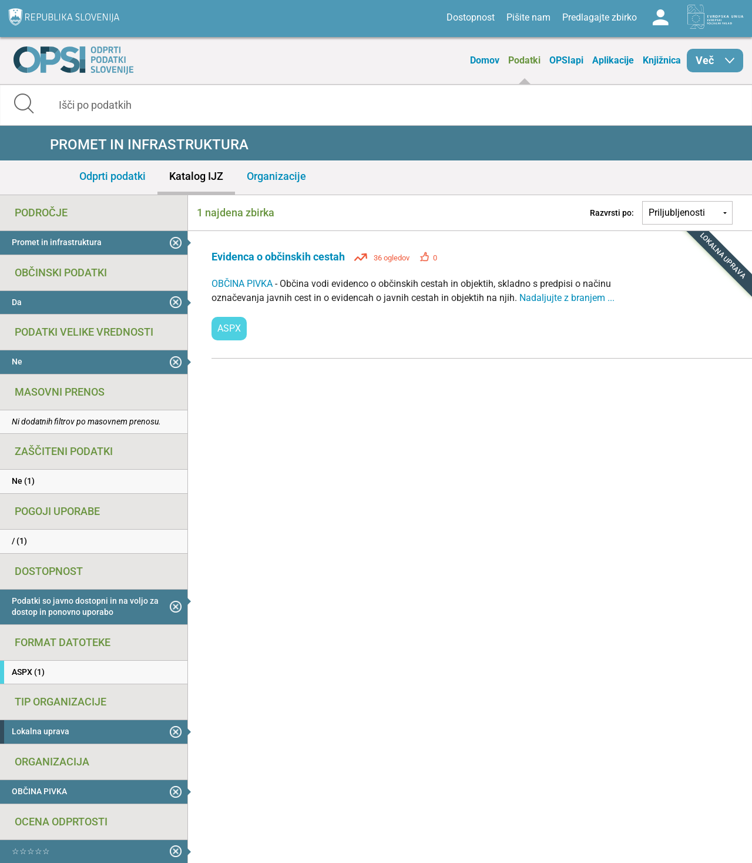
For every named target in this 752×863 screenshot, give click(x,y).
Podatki (524, 60)
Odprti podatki (112, 176)
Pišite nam (528, 17)
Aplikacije (613, 60)
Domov (484, 60)
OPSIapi (566, 60)
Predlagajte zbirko (599, 17)
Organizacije (276, 176)
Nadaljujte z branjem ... (567, 297)
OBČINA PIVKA (243, 283)
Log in (660, 17)
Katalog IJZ (196, 176)
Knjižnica (662, 60)
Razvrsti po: (612, 213)
